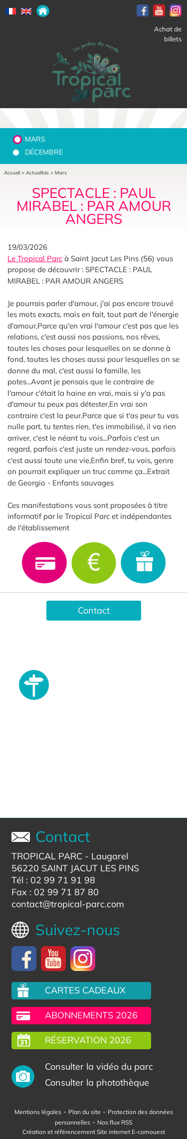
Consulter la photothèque (97, 1082)
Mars (35, 139)
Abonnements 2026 (91, 1015)
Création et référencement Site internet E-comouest (93, 1132)
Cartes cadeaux (85, 990)
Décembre (44, 152)
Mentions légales (37, 1112)
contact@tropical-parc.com (67, 904)
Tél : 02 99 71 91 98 (53, 880)
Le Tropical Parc (34, 258)
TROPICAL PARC (46, 856)
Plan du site (84, 1112)
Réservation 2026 (88, 1040)
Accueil (12, 172)
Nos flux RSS (114, 1122)
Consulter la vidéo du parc (99, 1066)
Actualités (37, 172)
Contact (94, 610)
